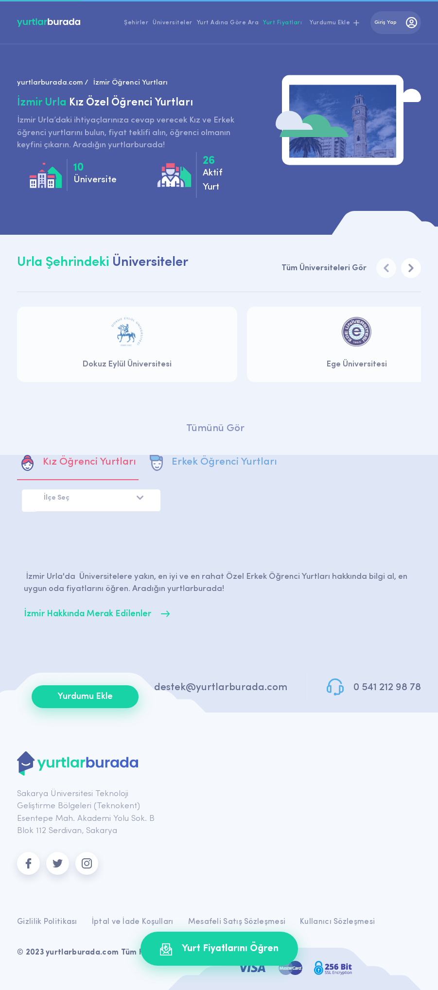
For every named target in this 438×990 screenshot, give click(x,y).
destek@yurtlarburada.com (220, 687)
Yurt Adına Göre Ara (228, 23)
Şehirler (136, 23)
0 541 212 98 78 (387, 687)
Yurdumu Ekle (85, 696)
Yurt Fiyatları (282, 23)
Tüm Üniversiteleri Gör (324, 268)
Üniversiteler (173, 23)
